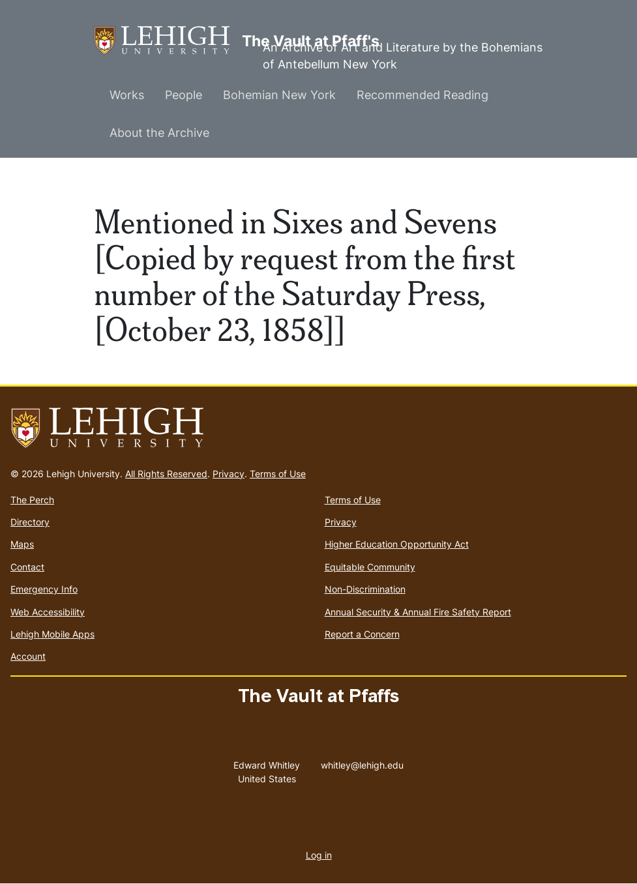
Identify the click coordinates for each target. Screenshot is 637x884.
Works (127, 95)
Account (28, 656)
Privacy (228, 473)
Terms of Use (278, 473)
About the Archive (159, 133)
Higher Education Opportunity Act (397, 544)
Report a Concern (362, 634)
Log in (319, 855)
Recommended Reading (422, 95)
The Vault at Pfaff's (168, 40)
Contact (27, 567)
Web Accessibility (47, 612)
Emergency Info (44, 589)
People (183, 95)
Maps (22, 544)
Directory (30, 522)
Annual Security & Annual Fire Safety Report (418, 612)
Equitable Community (370, 567)
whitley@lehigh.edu (362, 762)
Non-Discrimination (365, 589)
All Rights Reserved (166, 473)
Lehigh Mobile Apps (52, 634)
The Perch (32, 500)
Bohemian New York (279, 95)
